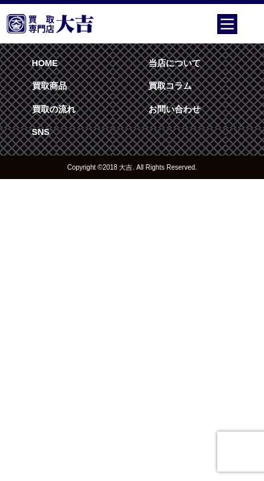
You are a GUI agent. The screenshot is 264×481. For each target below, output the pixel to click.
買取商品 (49, 86)
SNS (41, 132)
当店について (174, 63)
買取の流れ (54, 109)
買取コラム (170, 86)
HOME (45, 63)
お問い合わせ (174, 109)
